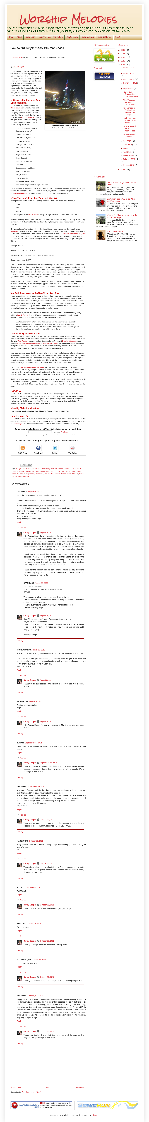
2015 (123, 54)
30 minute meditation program (73, 234)
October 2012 (129, 79)
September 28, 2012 (36, 787)
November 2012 (130, 73)
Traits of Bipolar (72, 474)
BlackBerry (46, 469)
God (74, 469)
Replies (23, 528)
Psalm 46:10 (18, 57)
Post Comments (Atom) (31, 1092)
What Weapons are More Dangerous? (129, 102)
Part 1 (19, 315)
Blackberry (15, 231)
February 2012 (129, 159)
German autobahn (21, 193)
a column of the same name (28, 343)
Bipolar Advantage (69, 341)
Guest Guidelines (104, 37)
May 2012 (127, 148)
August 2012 (128, 89)
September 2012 (130, 83)
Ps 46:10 (64, 471)
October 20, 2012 (39, 960)
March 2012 (128, 155)
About (19, 37)
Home (10, 37)
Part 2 (25, 315)
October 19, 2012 (34, 923)
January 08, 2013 (47, 1031)
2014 (123, 57)
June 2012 (127, 145)
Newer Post (16, 1088)
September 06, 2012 (33, 743)
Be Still (26, 469)
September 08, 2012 (48, 763)
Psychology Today (50, 343)
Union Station (16, 108)
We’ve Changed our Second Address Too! (129, 128)
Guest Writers (88, 37)
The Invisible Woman (115, 231)
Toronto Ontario (60, 474)
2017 (123, 50)
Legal (117, 37)
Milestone (35, 471)
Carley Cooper (29, 532)
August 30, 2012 (35, 492)
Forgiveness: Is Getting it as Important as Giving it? (129, 111)
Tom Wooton (23, 341)
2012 (123, 64)
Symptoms (39, 474)
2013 (123, 61)
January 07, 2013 (35, 996)
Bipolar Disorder (28, 117)
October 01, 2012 (47, 820)
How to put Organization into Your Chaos (130, 94)
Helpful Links (72, 37)
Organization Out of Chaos (50, 471)
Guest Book (30, 37)
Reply (19, 522)
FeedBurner (64, 432)
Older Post (80, 1088)
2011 (123, 170)
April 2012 (127, 152)
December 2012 (130, 68)
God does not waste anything (32, 367)
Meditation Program (24, 471)
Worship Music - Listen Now (51, 37)
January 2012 (129, 165)
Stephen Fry (30, 474)
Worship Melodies (24, 477)
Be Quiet (19, 469)
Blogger (95, 1115)
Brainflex (54, 469)
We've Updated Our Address (129, 135)
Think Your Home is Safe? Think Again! (130, 120)
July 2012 (127, 141)
